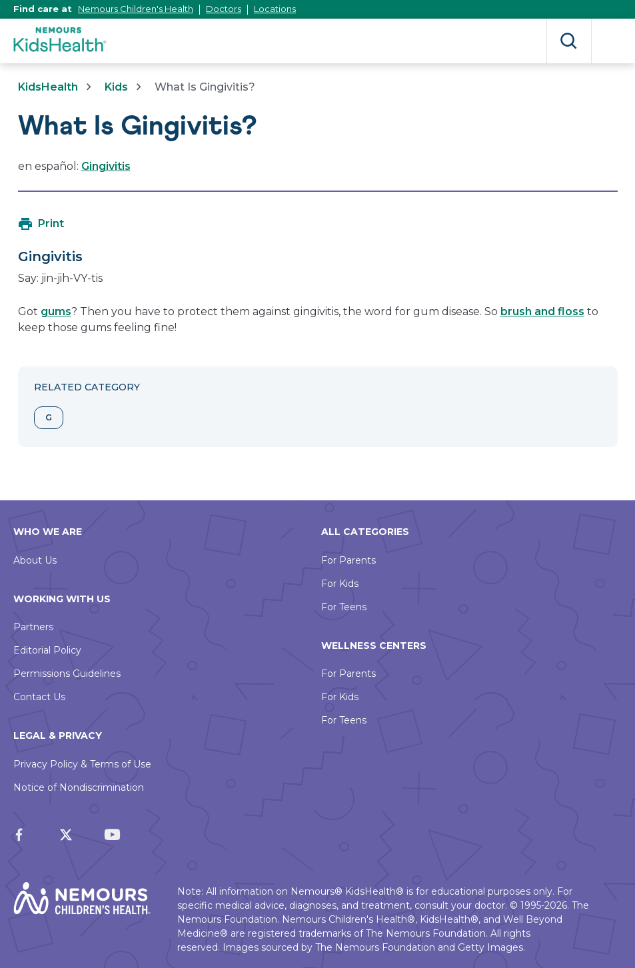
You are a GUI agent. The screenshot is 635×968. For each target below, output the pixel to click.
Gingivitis (106, 166)
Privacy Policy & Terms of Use (82, 764)
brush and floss (542, 311)
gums (56, 311)
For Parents (348, 560)
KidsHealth (48, 87)
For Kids (339, 584)
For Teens (343, 607)
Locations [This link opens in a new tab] (275, 8)
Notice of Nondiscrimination (78, 787)
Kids (116, 87)
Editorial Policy (47, 650)
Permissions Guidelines (67, 674)
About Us (35, 560)
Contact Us (39, 697)
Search (568, 41)
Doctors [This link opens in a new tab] (223, 8)
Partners (33, 627)
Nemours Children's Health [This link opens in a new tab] (135, 8)
